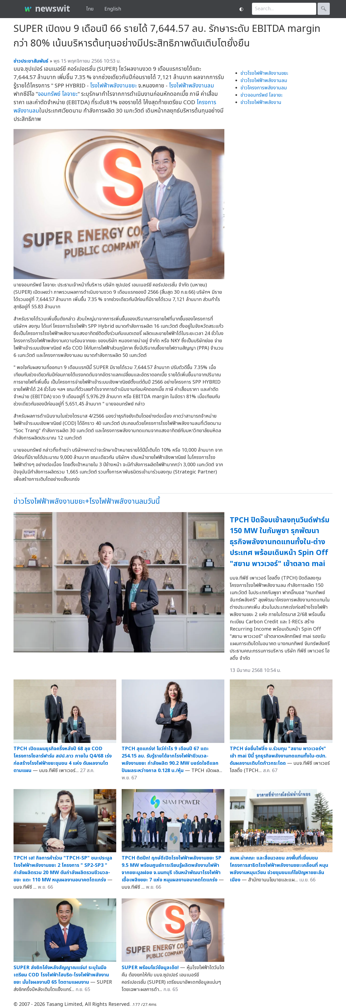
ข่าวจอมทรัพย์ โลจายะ (261, 95)
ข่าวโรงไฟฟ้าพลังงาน (261, 102)
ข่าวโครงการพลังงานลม (264, 88)
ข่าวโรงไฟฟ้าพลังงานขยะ (264, 73)
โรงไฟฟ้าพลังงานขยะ (113, 86)
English (112, 9)
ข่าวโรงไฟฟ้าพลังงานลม (264, 80)
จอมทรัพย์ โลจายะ (58, 94)
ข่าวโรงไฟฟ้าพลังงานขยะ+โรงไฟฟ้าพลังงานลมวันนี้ (87, 501)
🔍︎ (324, 8)
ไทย (90, 9)
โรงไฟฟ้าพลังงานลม (191, 86)
